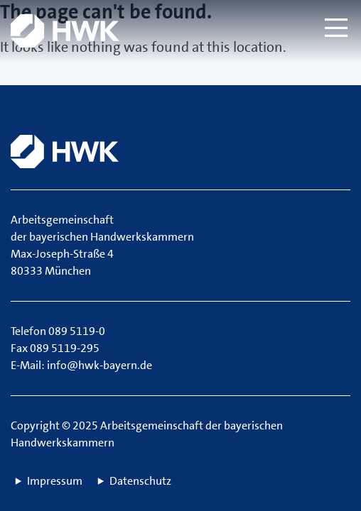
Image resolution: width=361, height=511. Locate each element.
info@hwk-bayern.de (99, 365)
